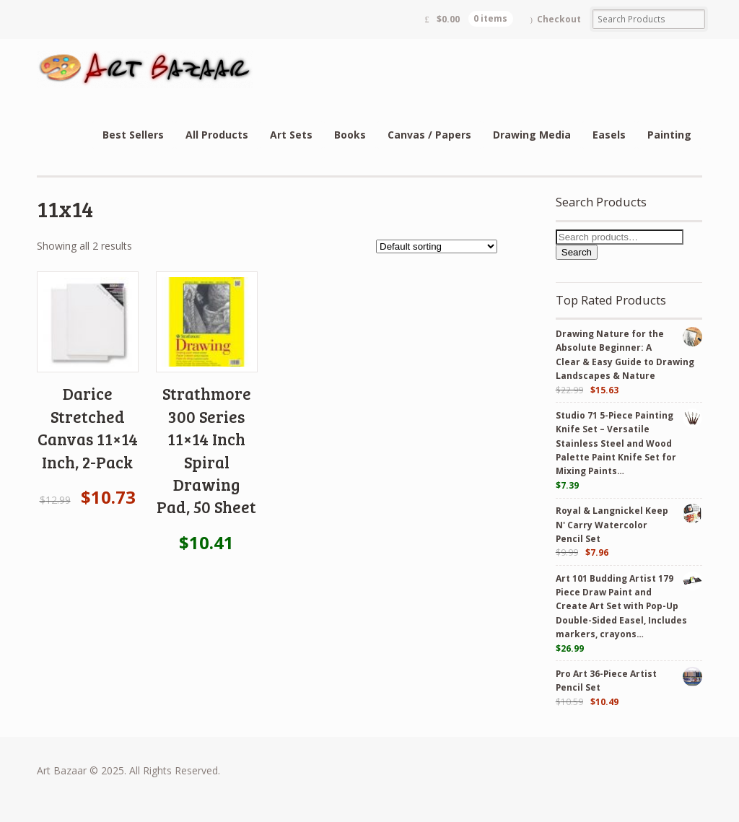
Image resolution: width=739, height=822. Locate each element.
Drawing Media (532, 134)
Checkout (559, 19)
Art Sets (291, 134)
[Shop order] (436, 246)
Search (576, 252)
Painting (669, 134)
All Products (216, 134)
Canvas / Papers (429, 134)
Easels (609, 134)
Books (350, 134)
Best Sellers (133, 134)
